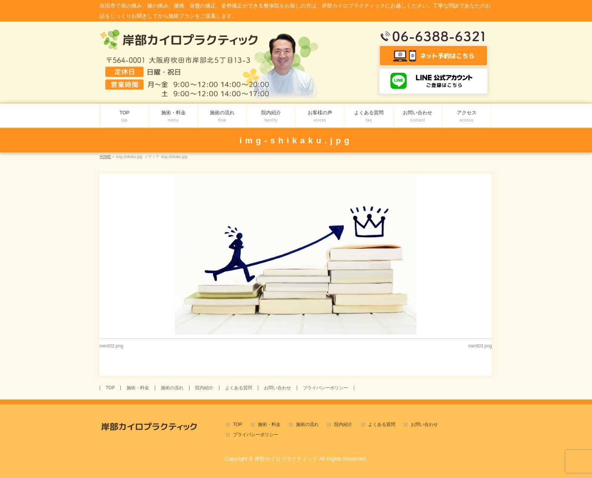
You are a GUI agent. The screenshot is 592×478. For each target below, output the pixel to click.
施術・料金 (137, 387)
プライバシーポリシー (325, 387)
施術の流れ (172, 387)
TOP (110, 387)
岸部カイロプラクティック (286, 459)
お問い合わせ (277, 387)
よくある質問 (238, 387)
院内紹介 (204, 387)
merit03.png (480, 346)
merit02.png (111, 346)
